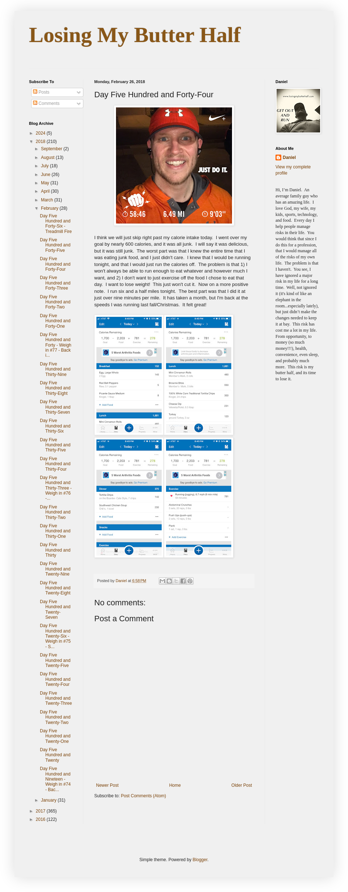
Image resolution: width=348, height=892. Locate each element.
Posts (41, 92)
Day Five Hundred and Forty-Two (55, 302)
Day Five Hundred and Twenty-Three (56, 698)
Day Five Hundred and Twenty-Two (55, 717)
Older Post (241, 785)
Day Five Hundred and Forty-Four (55, 264)
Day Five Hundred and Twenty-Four (55, 679)
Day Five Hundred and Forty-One (55, 321)
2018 (41, 141)
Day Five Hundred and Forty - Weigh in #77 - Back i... (55, 345)
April (46, 191)
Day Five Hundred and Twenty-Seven (55, 609)
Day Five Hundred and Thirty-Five (55, 445)
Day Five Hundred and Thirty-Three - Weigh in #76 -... (56, 488)
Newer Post (107, 785)
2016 (41, 819)
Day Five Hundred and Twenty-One (55, 736)
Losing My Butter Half (135, 35)
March (47, 199)
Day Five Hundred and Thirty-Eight (55, 388)
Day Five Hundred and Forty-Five (55, 245)
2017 (41, 811)
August (48, 157)
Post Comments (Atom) (143, 795)
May (45, 182)
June (46, 174)
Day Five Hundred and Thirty (55, 550)
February (50, 208)
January (49, 800)
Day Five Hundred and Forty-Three (55, 283)
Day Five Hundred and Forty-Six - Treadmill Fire (56, 223)
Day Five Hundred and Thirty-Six (55, 426)
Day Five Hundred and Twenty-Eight (55, 588)
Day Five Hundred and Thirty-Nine (55, 369)
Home (175, 785)
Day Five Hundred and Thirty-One (55, 531)
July (45, 165)
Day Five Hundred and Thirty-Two (55, 512)
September (52, 148)
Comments (46, 103)
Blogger (199, 859)
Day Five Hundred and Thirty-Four (55, 464)
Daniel (289, 157)
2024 (41, 133)
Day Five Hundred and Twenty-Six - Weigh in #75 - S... (55, 636)
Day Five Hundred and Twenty (55, 755)
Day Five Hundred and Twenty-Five (55, 660)
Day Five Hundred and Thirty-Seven (55, 407)
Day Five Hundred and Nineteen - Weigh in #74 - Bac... (55, 779)
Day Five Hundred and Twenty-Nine (55, 569)
